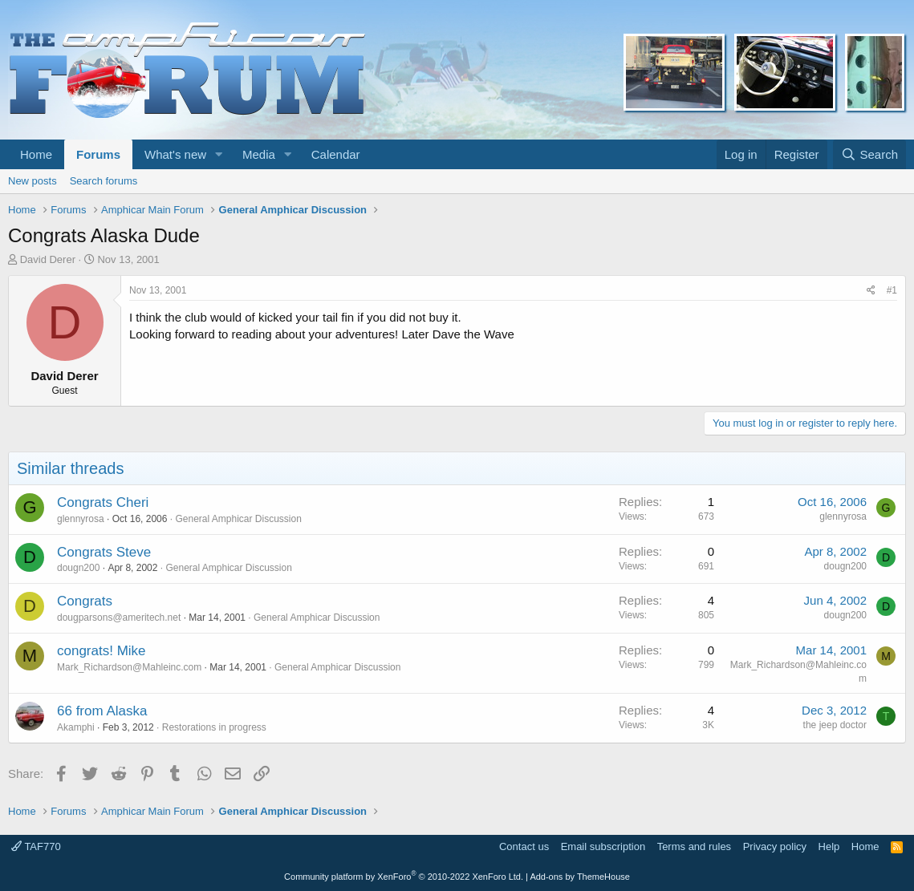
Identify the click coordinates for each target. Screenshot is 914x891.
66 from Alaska (102, 711)
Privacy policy (774, 846)
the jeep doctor (835, 725)
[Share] (871, 290)
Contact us (524, 846)
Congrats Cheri (102, 502)
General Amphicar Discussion (238, 518)
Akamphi (76, 727)
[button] (219, 154)
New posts (32, 181)
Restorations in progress (214, 727)
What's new (175, 154)
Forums (98, 154)
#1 (892, 290)
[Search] (869, 154)
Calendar (335, 154)
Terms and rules (694, 846)
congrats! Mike (101, 650)
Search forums (104, 181)
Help (829, 846)
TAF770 (36, 846)
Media (258, 154)
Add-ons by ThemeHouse (580, 876)
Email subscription (603, 846)
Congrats (84, 601)
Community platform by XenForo (403, 876)
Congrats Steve (104, 552)
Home (36, 154)
